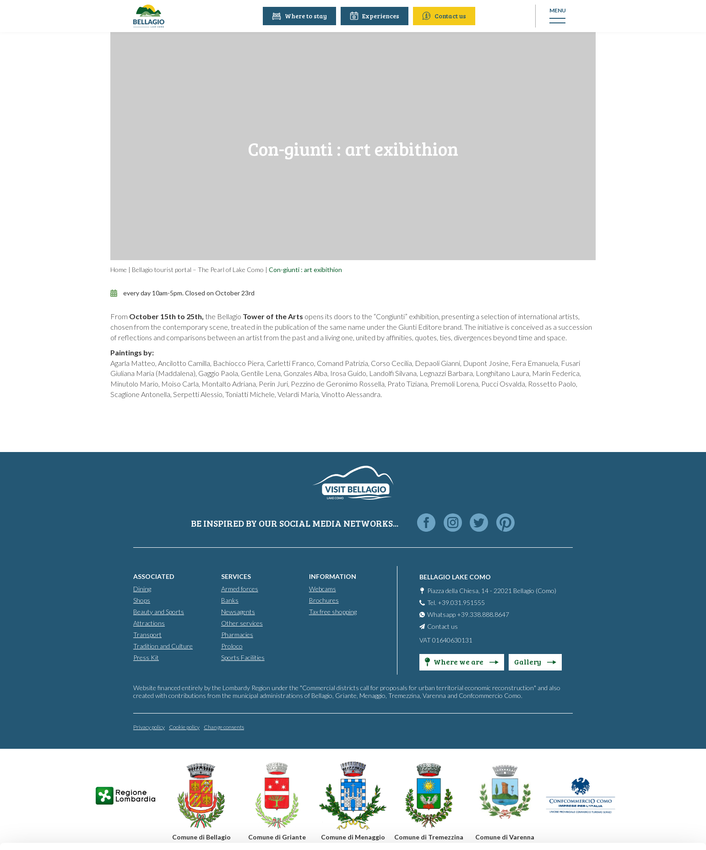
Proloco (232, 645)
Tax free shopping (333, 611)
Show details (141, 832)
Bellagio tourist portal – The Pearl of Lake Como (198, 269)
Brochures (324, 600)
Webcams (322, 588)
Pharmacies (237, 634)
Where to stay (299, 15)
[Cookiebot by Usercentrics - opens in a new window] (59, 832)
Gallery (535, 661)
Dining (142, 588)
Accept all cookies (630, 732)
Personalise (630, 761)
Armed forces (239, 588)
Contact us (445, 15)
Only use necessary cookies (630, 792)
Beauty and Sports (158, 611)
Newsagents (238, 611)
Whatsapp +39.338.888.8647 (468, 614)
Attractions (149, 623)
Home (118, 269)
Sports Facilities (243, 657)
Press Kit (146, 657)
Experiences (375, 15)
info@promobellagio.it (180, 774)
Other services (242, 623)
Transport (147, 634)
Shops (141, 600)
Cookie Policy (147, 807)
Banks (230, 600)
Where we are (462, 661)
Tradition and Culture (163, 645)
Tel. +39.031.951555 (456, 602)
